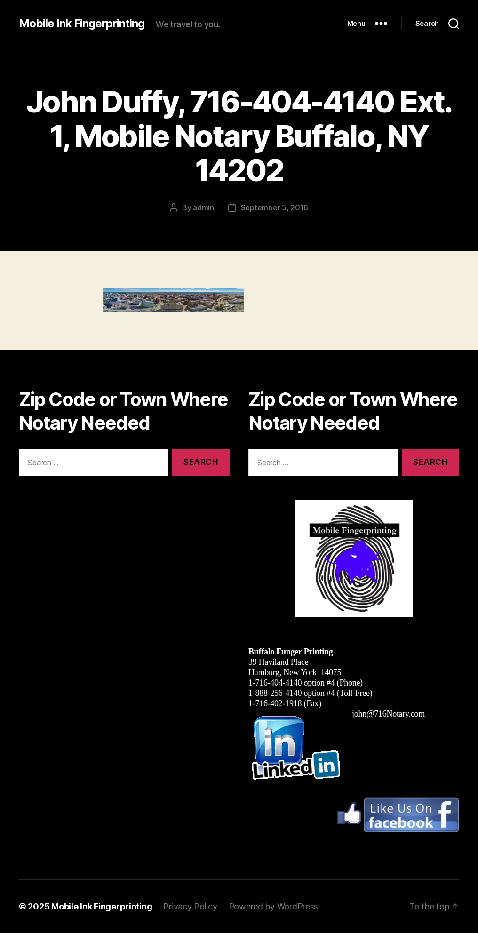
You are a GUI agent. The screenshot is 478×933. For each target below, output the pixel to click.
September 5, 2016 (274, 207)
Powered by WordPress (274, 906)
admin (203, 207)
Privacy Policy (190, 906)
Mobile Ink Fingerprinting (81, 23)
